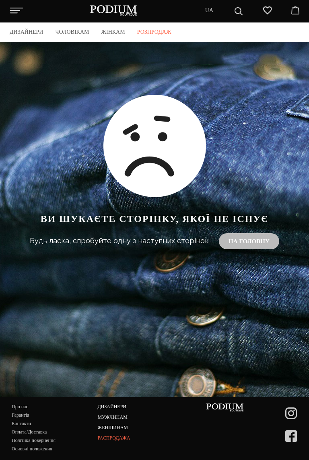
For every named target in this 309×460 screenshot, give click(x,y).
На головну (249, 241)
